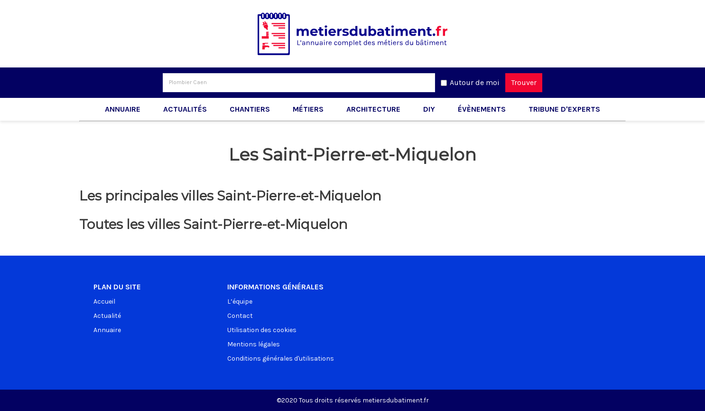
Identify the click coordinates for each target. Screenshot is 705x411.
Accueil (104, 301)
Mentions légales (253, 344)
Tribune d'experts (564, 109)
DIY (429, 109)
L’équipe (239, 301)
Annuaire (122, 109)
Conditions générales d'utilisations (280, 358)
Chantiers (250, 109)
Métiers (308, 109)
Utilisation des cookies (262, 330)
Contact (240, 316)
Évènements (482, 109)
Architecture (373, 109)
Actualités (185, 109)
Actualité (107, 316)
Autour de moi (475, 82)
